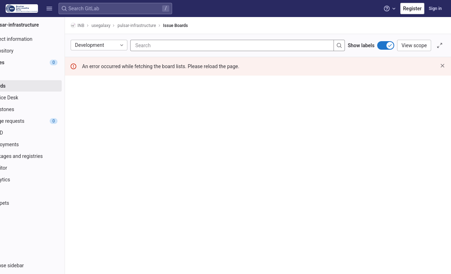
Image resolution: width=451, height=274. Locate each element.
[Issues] (45, 62)
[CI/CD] (45, 132)
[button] (49, 8)
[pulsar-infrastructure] (45, 25)
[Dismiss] (442, 65)
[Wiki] (45, 191)
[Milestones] (45, 109)
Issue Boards (201, 25)
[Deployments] (45, 144)
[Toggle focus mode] (439, 45)
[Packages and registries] (45, 156)
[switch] (385, 45)
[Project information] (45, 39)
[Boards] (45, 86)
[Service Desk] (45, 97)
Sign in (435, 8)
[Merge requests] (45, 121)
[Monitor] (45, 168)
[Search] (203, 45)
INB (103, 25)
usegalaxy (126, 25)
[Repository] (45, 50)
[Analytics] (45, 179)
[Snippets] (45, 203)
